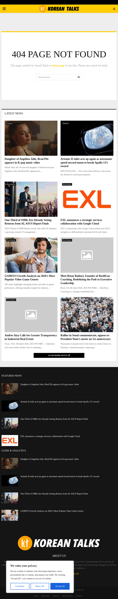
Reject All (39, 586)
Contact (79, 596)
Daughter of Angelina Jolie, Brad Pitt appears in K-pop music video (49, 384)
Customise (19, 586)
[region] (40, 577)
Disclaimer (45, 596)
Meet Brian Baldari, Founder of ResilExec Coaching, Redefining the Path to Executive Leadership (86, 279)
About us (55, 596)
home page (58, 65)
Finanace (9, 123)
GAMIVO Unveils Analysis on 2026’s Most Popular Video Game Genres (52, 511)
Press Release (11, 184)
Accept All (60, 586)
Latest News (14, 113)
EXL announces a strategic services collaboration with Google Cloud (50, 436)
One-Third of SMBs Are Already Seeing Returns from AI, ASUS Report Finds (54, 419)
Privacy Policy (67, 596)
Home (36, 596)
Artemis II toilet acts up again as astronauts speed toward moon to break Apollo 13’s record (86, 162)
